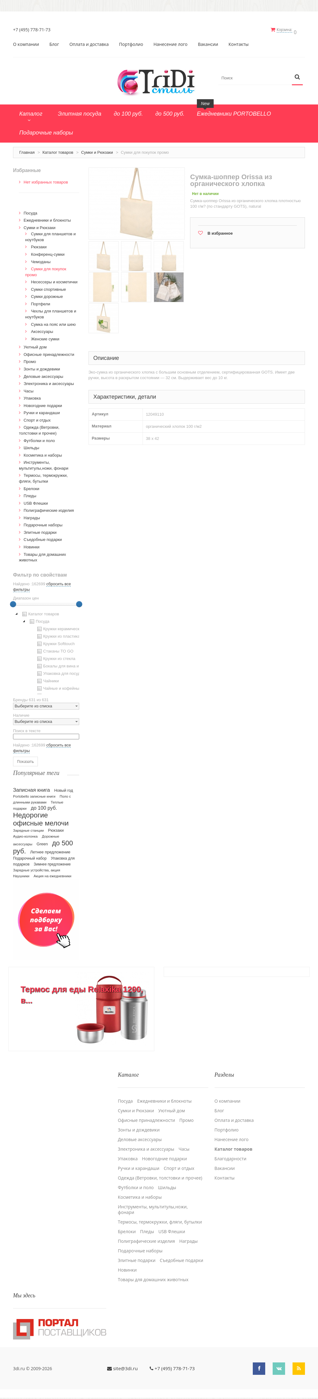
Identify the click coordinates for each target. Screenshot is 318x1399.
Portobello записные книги (34, 794)
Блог (54, 42)
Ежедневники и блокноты (47, 218)
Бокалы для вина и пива (62, 664)
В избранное (220, 231)
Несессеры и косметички (54, 279)
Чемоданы (41, 259)
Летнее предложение (50, 850)
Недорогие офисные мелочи (41, 817)
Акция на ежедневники (52, 874)
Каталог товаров (58, 150)
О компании (26, 42)
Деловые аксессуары (43, 374)
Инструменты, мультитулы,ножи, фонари (153, 1204)
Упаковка (32, 396)
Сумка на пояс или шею (53, 322)
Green (42, 841)
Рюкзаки (39, 244)
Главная (26, 150)
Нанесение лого (170, 42)
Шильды (31, 445)
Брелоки (31, 486)
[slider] (13, 602)
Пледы (30, 493)
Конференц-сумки (48, 252)
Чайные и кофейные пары (64, 686)
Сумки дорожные (47, 294)
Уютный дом (35, 345)
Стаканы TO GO (54, 649)
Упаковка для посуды (59, 671)
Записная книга (31, 788)
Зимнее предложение (52, 862)
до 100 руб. (44, 805)
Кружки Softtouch (55, 641)
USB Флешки (36, 501)
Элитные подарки (40, 530)
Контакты (239, 42)
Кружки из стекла (55, 656)
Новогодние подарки (43, 403)
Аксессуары (42, 329)
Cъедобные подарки (43, 537)
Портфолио (131, 42)
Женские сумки (45, 336)
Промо (30, 359)
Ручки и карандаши (42, 410)
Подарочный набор (30, 856)
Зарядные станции (28, 828)
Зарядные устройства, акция (36, 868)
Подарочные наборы (43, 522)
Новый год (63, 788)
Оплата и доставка (89, 42)
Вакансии (208, 42)
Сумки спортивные (48, 287)
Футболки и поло (39, 438)
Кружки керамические (60, 627)
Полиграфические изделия (49, 508)
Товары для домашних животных (153, 1274)
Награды (32, 515)
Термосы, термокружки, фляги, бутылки (160, 1217)
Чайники (47, 679)
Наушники (21, 874)
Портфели (40, 301)
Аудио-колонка (25, 834)
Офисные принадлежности (49, 352)
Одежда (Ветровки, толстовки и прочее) (160, 1173)
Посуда (30, 211)
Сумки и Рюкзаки (97, 150)
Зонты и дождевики (42, 367)
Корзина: (287, 29)
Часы (29, 389)
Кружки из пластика (58, 634)
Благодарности (231, 1154)
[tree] (46, 650)
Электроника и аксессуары (49, 381)
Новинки (31, 544)
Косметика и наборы (43, 453)
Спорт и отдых (37, 418)
